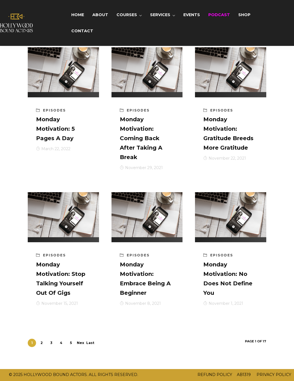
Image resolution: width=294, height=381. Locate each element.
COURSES (126, 14)
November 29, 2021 (141, 167)
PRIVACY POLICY (273, 374)
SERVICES (160, 14)
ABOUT (100, 14)
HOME (77, 14)
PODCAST (219, 14)
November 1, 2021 (223, 303)
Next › (80, 344)
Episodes (54, 110)
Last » (90, 344)
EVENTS (191, 14)
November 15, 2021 (57, 303)
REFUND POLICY (214, 374)
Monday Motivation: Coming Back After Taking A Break (141, 138)
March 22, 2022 (53, 148)
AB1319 (244, 374)
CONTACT (82, 30)
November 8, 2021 (140, 303)
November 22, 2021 (224, 158)
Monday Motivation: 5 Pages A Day (55, 129)
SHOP (244, 14)
